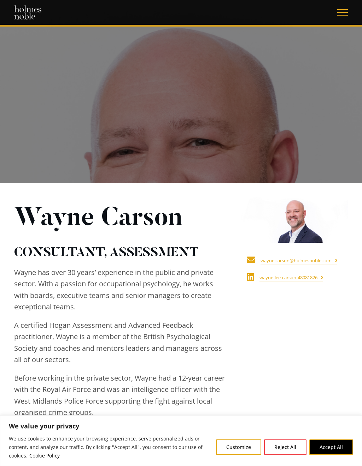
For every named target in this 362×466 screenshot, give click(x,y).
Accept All (331, 447)
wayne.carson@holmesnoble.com (296, 260)
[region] (181, 440)
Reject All (285, 447)
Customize (238, 447)
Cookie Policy (44, 455)
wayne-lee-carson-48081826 (288, 277)
